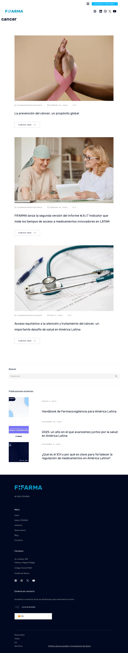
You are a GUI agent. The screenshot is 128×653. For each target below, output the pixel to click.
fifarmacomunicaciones (29, 105)
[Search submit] (116, 376)
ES (21, 616)
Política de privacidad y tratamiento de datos (69, 646)
